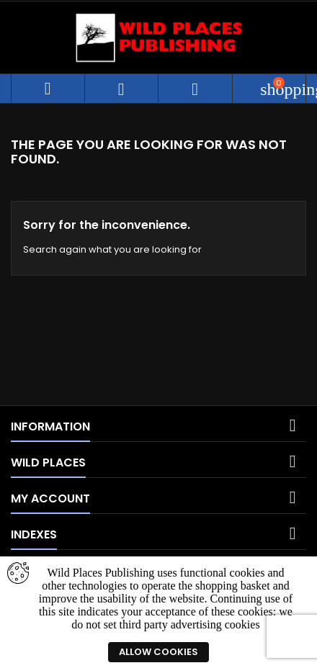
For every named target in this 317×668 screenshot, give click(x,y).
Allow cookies (158, 652)
